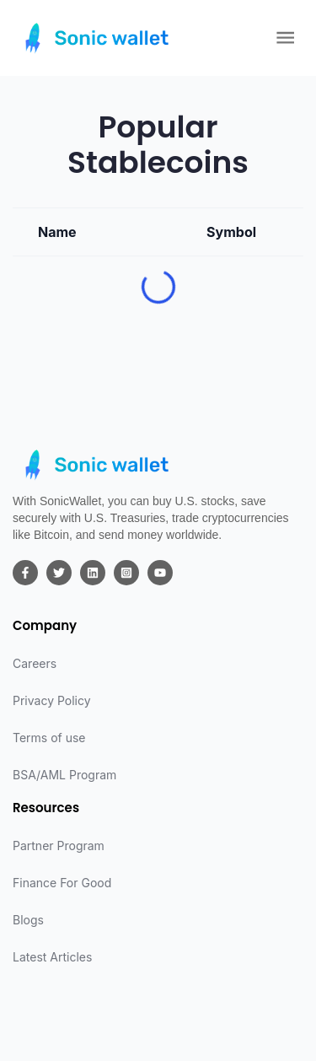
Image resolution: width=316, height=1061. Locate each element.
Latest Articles (52, 957)
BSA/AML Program (64, 774)
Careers (34, 663)
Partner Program (58, 845)
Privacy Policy (52, 700)
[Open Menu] (285, 37)
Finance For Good (62, 882)
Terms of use (49, 737)
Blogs (28, 920)
